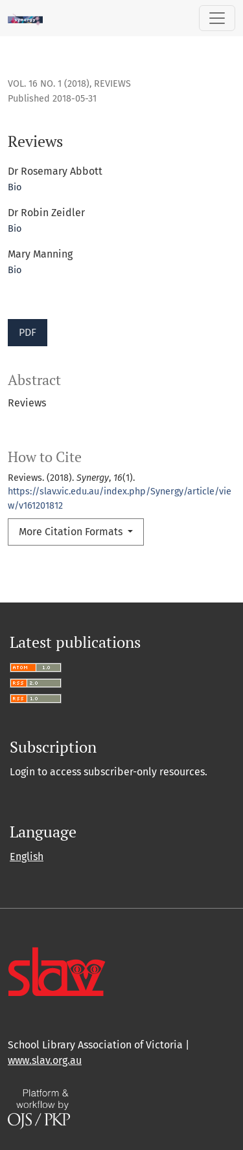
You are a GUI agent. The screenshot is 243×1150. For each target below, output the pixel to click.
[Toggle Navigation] (217, 18)
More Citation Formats (72, 531)
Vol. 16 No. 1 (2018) (48, 83)
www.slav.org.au (45, 1060)
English (26, 856)
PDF (27, 332)
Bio (14, 187)
